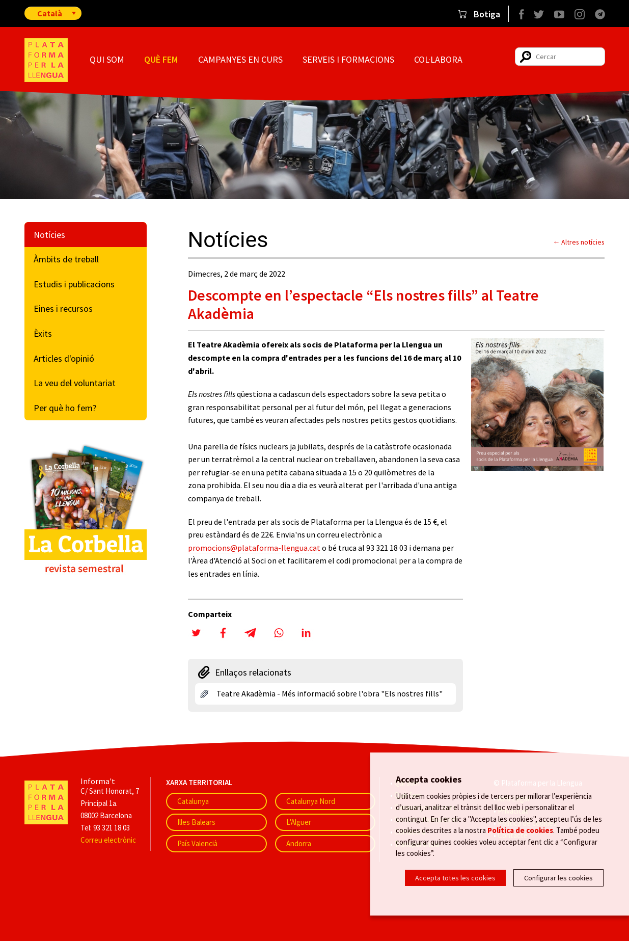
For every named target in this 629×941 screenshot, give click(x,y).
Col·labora (438, 59)
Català (49, 13)
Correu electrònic (108, 840)
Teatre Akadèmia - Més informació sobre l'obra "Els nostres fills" (329, 693)
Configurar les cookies (558, 877)
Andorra (298, 843)
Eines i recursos (63, 308)
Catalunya (193, 801)
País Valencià (197, 843)
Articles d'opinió (64, 358)
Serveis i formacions (348, 59)
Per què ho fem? (65, 408)
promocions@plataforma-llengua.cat (254, 548)
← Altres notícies (579, 242)
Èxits (43, 333)
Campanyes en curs (240, 59)
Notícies (49, 234)
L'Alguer (298, 822)
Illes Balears (196, 822)
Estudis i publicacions (74, 284)
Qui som (107, 59)
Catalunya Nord (310, 801)
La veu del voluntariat (75, 383)
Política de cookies (520, 830)
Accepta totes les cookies (455, 877)
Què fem (161, 59)
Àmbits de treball (66, 259)
